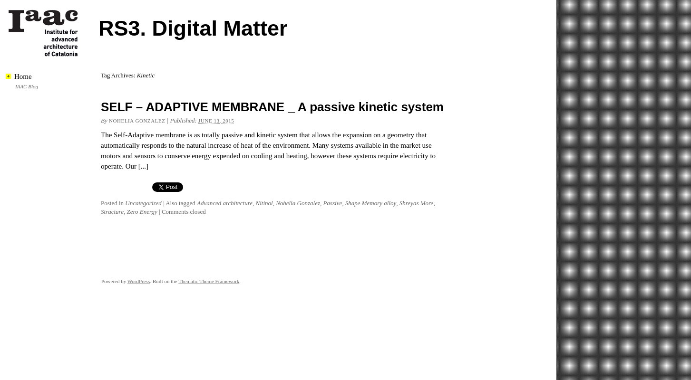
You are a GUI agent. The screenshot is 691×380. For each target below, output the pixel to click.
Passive (332, 203)
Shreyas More (416, 203)
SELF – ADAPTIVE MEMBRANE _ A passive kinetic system (272, 107)
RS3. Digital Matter (193, 28)
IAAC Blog (26, 86)
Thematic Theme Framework (208, 281)
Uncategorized (143, 203)
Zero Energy (142, 211)
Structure (112, 211)
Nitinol (264, 203)
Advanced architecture (225, 203)
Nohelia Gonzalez (137, 121)
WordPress (138, 281)
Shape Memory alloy (371, 203)
